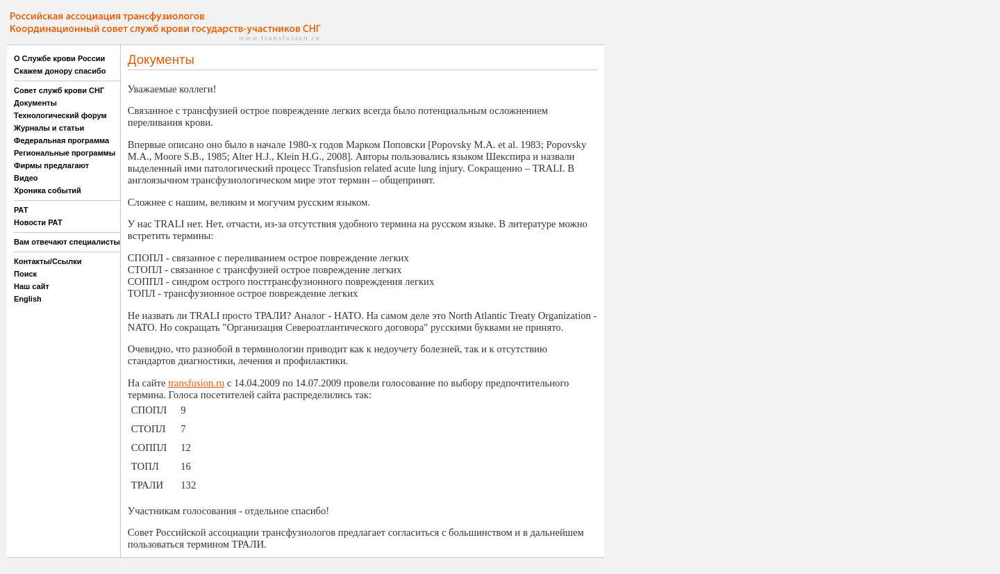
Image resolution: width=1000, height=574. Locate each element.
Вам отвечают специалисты (67, 242)
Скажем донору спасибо (60, 71)
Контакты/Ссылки (48, 261)
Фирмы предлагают (51, 165)
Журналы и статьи (49, 128)
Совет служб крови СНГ (59, 90)
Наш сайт (31, 286)
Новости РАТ (38, 222)
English (28, 299)
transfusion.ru (196, 382)
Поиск (25, 274)
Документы (35, 103)
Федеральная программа (61, 140)
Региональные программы (64, 153)
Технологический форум (60, 115)
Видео (26, 178)
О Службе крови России (59, 58)
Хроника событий (47, 190)
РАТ (21, 210)
